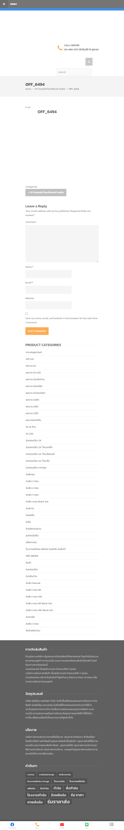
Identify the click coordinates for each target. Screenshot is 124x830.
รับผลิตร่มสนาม (33, 521)
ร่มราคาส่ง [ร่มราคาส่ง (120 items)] (58, 793)
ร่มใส (28, 514)
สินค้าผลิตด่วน (33, 622)
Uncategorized (34, 344)
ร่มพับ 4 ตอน (32, 480)
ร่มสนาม (30, 500)
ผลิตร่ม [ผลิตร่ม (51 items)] (31, 780)
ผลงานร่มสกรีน (33, 412)
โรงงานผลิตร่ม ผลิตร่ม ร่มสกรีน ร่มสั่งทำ (46, 541)
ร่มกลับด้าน (31, 568)
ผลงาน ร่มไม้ (32, 405)
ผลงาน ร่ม (31, 358)
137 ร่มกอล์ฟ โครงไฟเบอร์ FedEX (50, 81)
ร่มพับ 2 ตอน (32, 473)
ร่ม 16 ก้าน (31, 419)
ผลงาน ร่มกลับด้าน (35, 371)
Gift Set (30, 351)
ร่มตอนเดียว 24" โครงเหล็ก (39, 439)
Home (28, 81)
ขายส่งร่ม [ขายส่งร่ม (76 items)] (35, 794)
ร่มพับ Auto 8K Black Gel (39, 595)
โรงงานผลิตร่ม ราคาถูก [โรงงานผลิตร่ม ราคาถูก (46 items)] (38, 773)
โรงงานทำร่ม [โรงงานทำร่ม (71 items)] (36, 787)
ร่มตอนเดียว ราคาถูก (36, 459)
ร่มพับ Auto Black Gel (37, 493)
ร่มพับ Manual (33, 575)
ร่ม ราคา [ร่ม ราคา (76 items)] (77, 787)
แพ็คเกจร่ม (31, 534)
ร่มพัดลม (30, 466)
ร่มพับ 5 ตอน (32, 487)
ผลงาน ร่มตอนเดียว (35, 385)
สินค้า (28, 555)
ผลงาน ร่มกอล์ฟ (34, 378)
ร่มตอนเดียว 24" (34, 432)
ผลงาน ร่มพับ (32, 392)
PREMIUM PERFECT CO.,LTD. (60, 817)
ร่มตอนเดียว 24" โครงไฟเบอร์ (40, 446)
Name (29, 259)
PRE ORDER (32, 548)
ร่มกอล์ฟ (30, 609)
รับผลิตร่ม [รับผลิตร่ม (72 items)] (58, 787)
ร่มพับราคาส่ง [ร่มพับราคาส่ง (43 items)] (65, 766)
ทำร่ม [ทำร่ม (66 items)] (57, 780)
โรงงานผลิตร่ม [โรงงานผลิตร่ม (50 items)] (77, 773)
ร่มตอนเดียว (32, 561)
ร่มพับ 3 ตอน (32, 616)
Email (29, 274)
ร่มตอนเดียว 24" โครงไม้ (37, 453)
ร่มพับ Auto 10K (34, 588)
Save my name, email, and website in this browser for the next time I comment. (61, 312)
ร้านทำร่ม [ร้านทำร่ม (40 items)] (30, 766)
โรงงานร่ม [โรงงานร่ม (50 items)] (59, 773)
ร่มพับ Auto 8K (33, 582)
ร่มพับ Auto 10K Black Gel (39, 602)
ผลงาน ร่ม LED (33, 364)
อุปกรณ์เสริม (32, 527)
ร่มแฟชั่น (30, 507)
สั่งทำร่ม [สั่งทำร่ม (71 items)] (72, 780)
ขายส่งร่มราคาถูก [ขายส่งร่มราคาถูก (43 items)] (46, 766)
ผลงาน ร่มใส (32, 398)
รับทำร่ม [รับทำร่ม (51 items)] (44, 780)
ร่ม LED (29, 426)
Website (29, 290)
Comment (30, 214)
